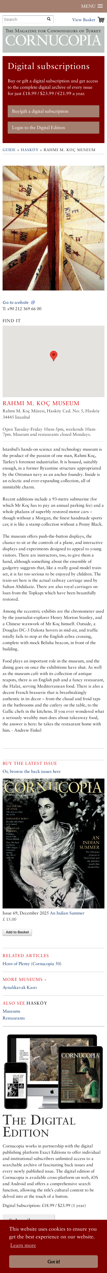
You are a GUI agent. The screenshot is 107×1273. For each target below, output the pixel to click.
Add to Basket (17, 932)
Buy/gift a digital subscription (40, 111)
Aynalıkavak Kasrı (20, 987)
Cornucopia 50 (46, 963)
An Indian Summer (67, 912)
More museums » (25, 979)
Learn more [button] (23, 1245)
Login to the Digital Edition (38, 127)
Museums (11, 1011)
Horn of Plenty (16, 963)
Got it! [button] (53, 1261)
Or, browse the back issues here (32, 771)
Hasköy (30, 150)
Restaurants (14, 1017)
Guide (9, 150)
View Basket (83, 19)
